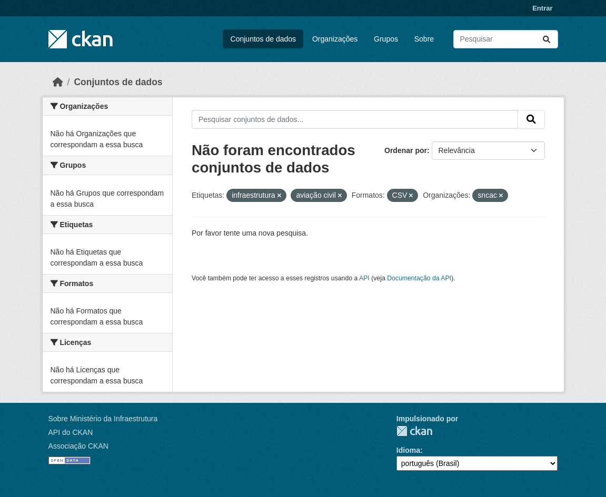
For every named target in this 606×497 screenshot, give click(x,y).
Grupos (386, 39)
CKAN (414, 431)
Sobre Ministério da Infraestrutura (103, 418)
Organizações (334, 39)
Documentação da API (419, 278)
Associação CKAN (78, 446)
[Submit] (546, 39)
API (364, 278)
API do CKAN (70, 432)
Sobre (424, 39)
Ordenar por (405, 150)
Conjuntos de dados (263, 39)
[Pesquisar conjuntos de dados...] (505, 39)
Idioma (408, 450)
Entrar (542, 8)
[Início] (58, 82)
